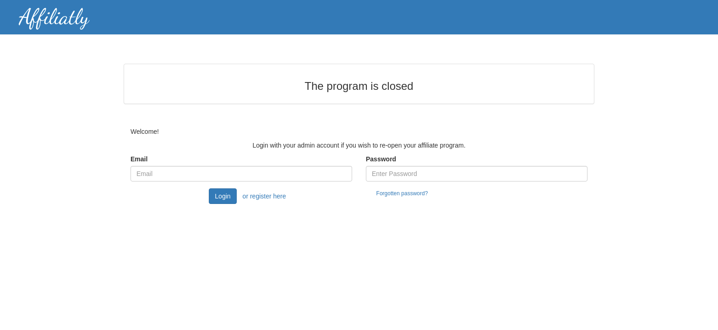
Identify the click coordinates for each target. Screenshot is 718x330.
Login (222, 196)
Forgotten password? (402, 193)
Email (139, 159)
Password (381, 159)
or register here (264, 196)
